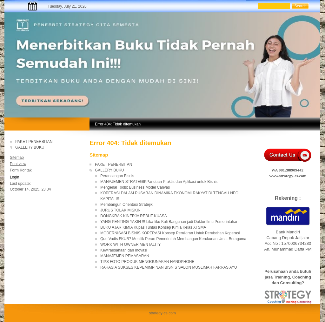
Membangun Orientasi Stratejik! (127, 204)
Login (14, 177)
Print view (18, 164)
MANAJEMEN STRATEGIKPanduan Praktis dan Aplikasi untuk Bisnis (158, 181)
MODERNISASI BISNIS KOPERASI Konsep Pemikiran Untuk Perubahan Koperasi (170, 233)
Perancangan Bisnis (117, 176)
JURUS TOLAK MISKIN (120, 210)
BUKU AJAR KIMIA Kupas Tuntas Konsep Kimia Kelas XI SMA (153, 227)
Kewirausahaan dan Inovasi (123, 250)
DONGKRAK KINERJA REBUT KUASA (133, 216)
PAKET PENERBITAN (33, 141)
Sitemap (17, 157)
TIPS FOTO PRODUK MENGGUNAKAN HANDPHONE (147, 261)
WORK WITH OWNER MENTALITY (130, 244)
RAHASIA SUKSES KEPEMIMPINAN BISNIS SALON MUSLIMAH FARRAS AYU (168, 267)
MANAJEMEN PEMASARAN (124, 256)
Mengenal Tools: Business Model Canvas (135, 187)
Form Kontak (21, 170)
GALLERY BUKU (29, 147)
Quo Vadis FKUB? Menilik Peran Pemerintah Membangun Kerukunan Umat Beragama (173, 239)
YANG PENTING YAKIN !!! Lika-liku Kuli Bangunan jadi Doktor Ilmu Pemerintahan (169, 221)
